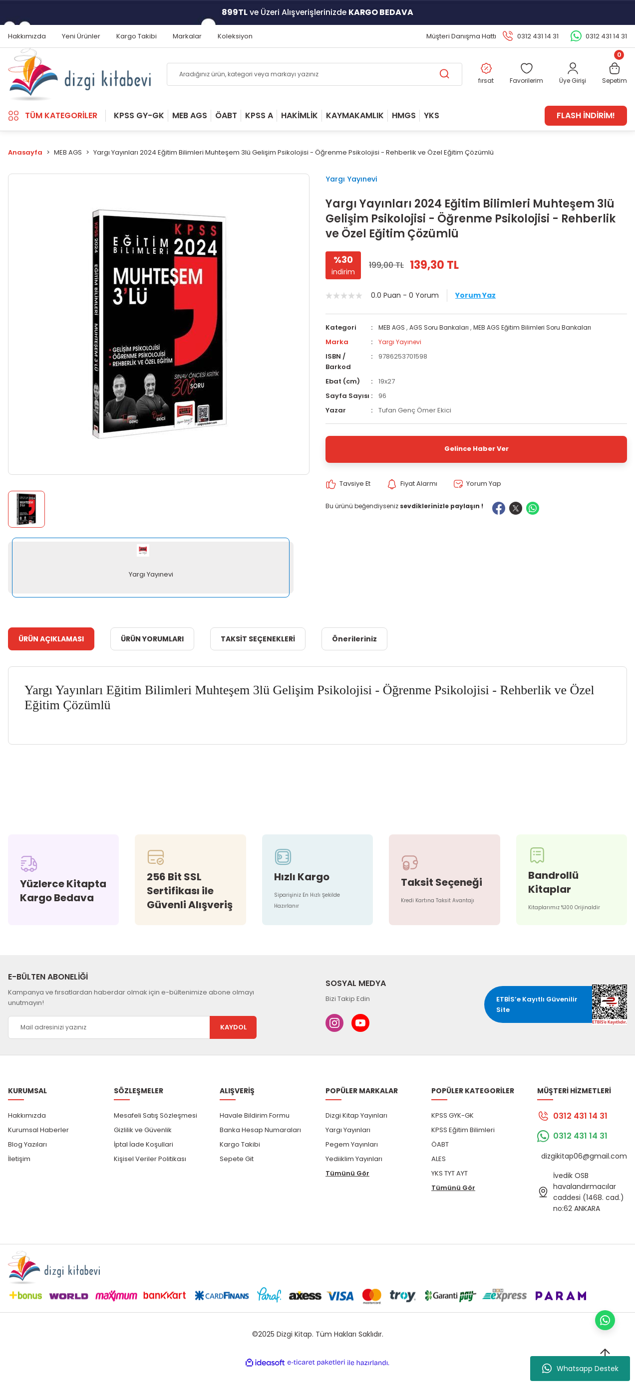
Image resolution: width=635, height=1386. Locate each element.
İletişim (19, 1175)
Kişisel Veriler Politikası (150, 1175)
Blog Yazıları (27, 1160)
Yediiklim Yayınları (353, 1175)
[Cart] (613, 83)
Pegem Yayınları (351, 1160)
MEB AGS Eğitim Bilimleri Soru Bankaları (539, 349)
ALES (438, 1175)
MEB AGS (392, 349)
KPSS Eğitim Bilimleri (463, 1146)
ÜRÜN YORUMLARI (152, 655)
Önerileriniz (354, 655)
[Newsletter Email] (132, 1043)
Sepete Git (237, 1175)
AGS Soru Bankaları (442, 349)
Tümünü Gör (347, 1189)
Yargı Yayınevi (356, 196)
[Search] (310, 82)
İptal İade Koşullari (143, 1160)
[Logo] (79, 83)
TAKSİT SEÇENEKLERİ (258, 655)
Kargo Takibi (240, 1160)
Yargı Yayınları (347, 1146)
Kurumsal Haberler (38, 1146)
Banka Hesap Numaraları (260, 1146)
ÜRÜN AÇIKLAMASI (51, 655)
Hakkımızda (27, 1131)
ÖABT (440, 1160)
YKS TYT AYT (449, 1189)
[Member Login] (569, 83)
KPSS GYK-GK (452, 1131)
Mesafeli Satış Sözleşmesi (155, 1131)
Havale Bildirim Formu (255, 1131)
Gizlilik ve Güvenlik (143, 1146)
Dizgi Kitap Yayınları (356, 1131)
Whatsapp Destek (580, 1368)
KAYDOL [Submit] (233, 1043)
